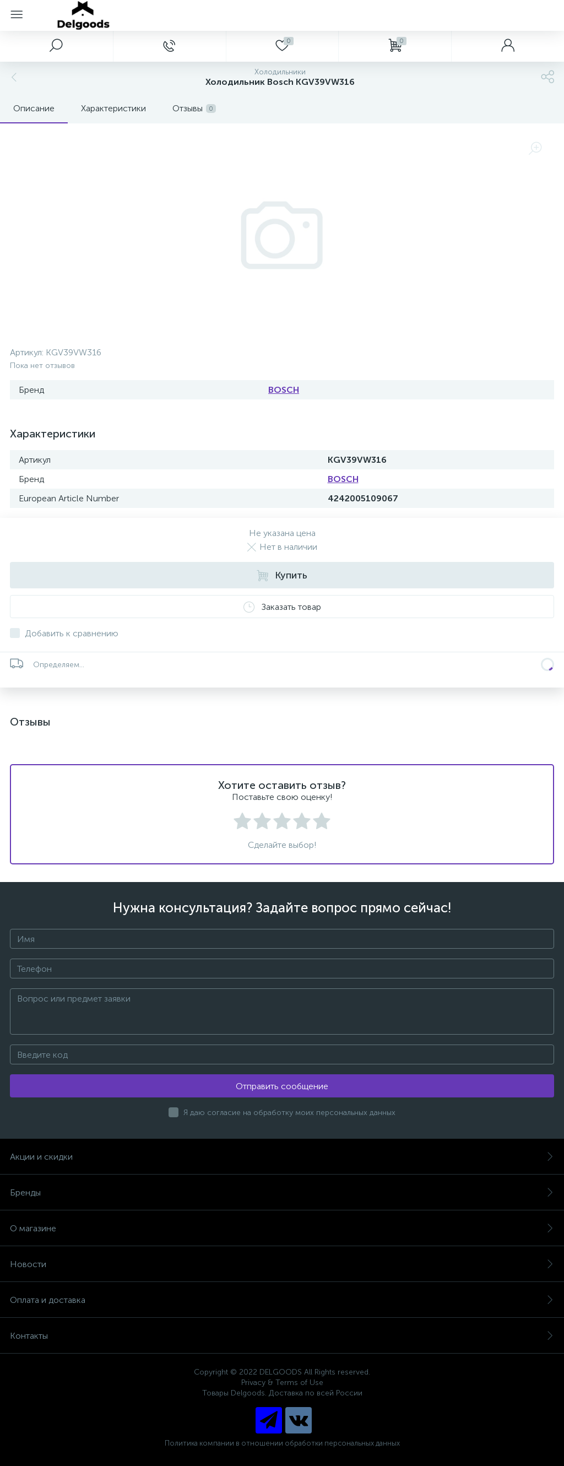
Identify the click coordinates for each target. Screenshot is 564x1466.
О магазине (282, 1228)
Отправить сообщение (282, 1086)
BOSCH (283, 390)
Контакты (282, 1335)
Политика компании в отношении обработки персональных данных (282, 1443)
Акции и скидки (282, 1156)
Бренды (282, 1192)
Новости (282, 1264)
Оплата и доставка (282, 1300)
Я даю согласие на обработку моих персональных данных (289, 1112)
